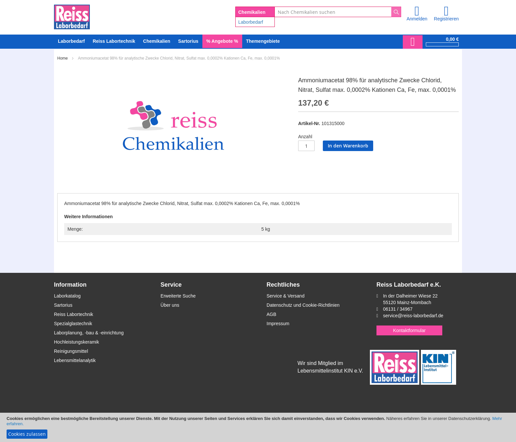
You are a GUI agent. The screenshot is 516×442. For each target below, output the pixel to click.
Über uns (170, 305)
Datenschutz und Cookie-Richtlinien (303, 305)
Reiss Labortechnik (73, 314)
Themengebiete (263, 41)
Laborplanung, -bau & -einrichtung (89, 332)
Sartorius (63, 305)
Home (62, 58)
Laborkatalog (67, 296)
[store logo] (72, 15)
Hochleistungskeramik (76, 342)
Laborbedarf (250, 22)
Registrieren (446, 18)
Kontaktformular (409, 330)
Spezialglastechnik (73, 323)
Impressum (278, 323)
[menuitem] (71, 41)
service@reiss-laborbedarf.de (413, 315)
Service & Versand (285, 296)
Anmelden (416, 18)
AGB (271, 314)
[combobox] (337, 12)
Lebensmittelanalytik (75, 360)
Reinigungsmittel (71, 351)
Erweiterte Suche (178, 296)
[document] (258, 427)
